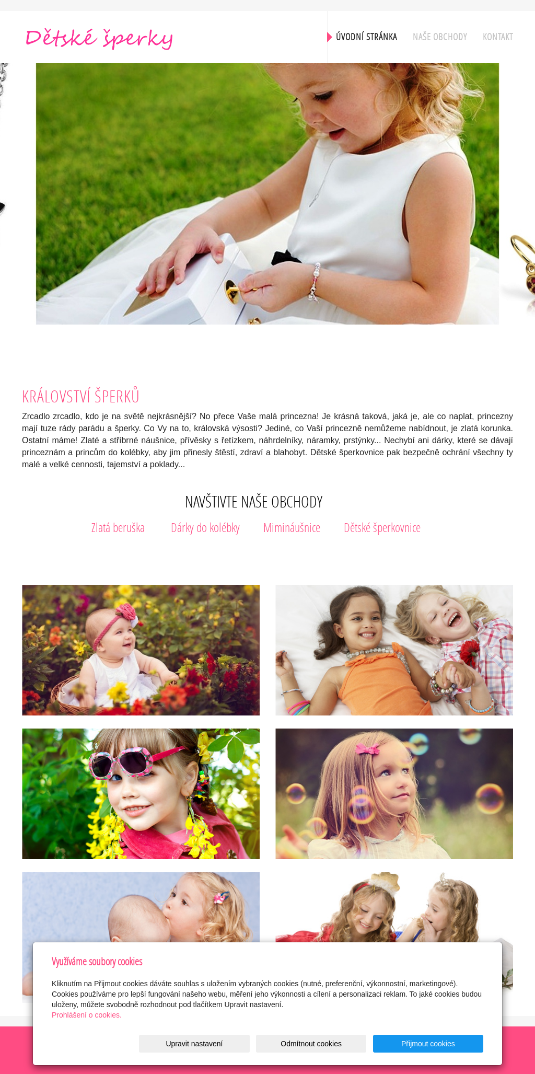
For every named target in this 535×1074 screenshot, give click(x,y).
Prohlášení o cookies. (87, 1015)
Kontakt (498, 37)
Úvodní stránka (366, 37)
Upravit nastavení (270, 1044)
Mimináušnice (291, 527)
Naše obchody (440, 37)
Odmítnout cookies (357, 1044)
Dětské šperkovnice (382, 527)
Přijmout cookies (443, 1044)
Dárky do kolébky (205, 527)
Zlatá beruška (118, 527)
